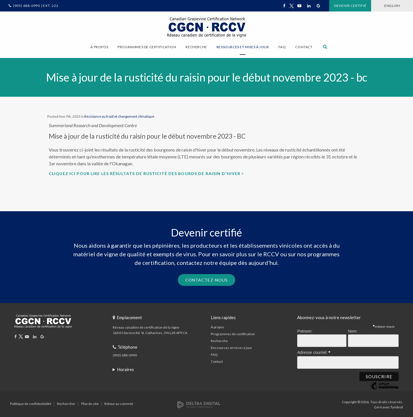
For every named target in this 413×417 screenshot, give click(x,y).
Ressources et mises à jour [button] (243, 47)
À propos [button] (99, 47)
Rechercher (66, 403)
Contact (303, 47)
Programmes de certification (233, 333)
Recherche (219, 340)
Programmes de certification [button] (147, 47)
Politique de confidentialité (30, 403)
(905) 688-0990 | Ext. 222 (36, 5)
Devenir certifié (338, 5)
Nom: (352, 330)
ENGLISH (388, 5)
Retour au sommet (118, 403)
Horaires (125, 368)
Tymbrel (396, 406)
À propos (217, 326)
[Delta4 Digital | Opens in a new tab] (198, 403)
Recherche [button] (196, 47)
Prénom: (304, 330)
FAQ (282, 47)
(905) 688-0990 (125, 354)
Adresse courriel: (313, 350)
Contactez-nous (206, 279)
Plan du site (90, 403)
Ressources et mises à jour (231, 347)
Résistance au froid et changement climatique (119, 115)
